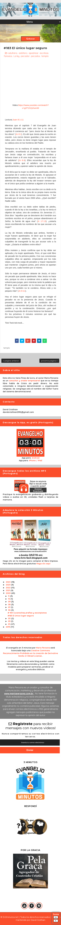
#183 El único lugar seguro (21, 615)
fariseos (8, 56)
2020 (8, 593)
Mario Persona (43, 648)
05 (9, 618)
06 (9, 610)
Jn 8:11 (21, 291)
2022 (8, 587)
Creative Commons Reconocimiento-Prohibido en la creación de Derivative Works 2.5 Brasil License (30, 653)
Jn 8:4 (22, 160)
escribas (44, 53)
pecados (35, 56)
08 (9, 604)
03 (9, 621)
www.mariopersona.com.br (19, 693)
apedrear (33, 53)
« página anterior (11, 360)
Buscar (30, 39)
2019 (8, 627)
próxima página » (49, 360)
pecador (25, 56)
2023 (8, 584)
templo (45, 56)
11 (9, 596)
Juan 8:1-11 (18, 119)
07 (9, 607)
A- (56, 921)
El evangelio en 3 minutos (19, 648)
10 (9, 599)
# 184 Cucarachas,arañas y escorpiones (27, 613)
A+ (56, 917)
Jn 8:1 (18, 134)
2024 (8, 582)
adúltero (23, 53)
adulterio (12, 53)
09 (9, 601)
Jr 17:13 (42, 221)
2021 (8, 590)
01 (9, 624)
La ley (16, 56)
